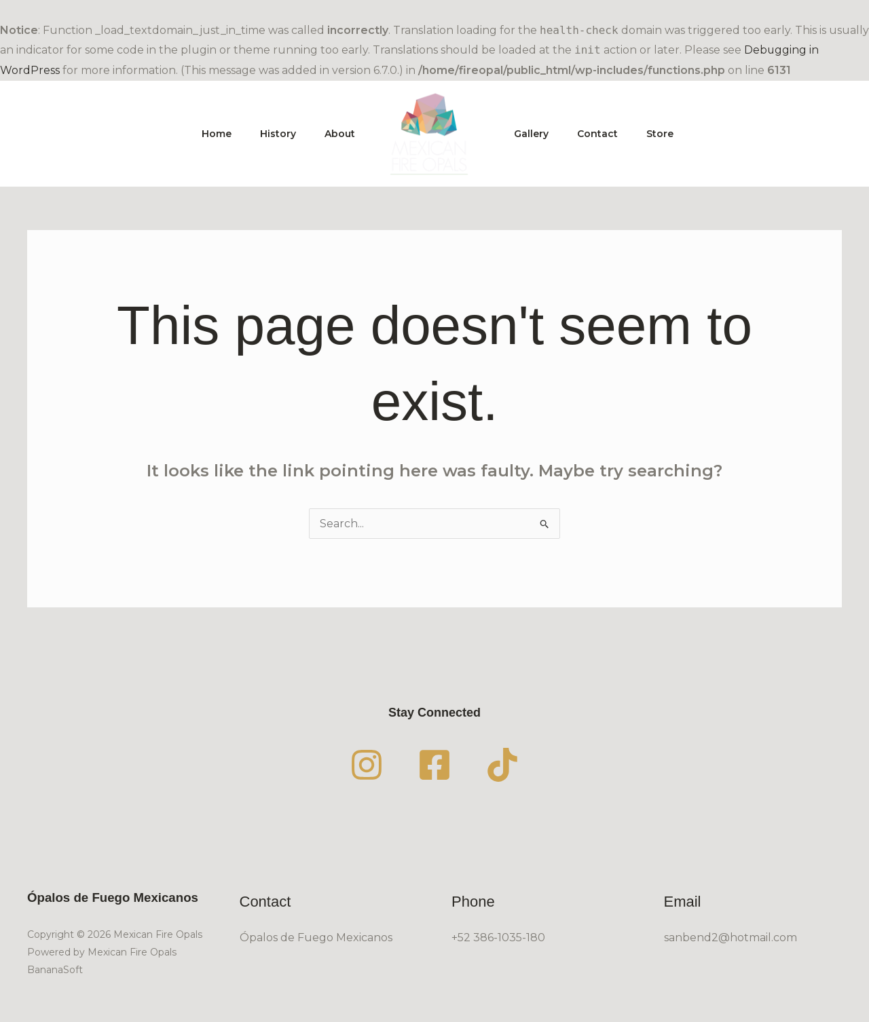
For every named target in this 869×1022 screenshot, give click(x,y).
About (337, 134)
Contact (603, 134)
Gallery (533, 134)
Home (206, 134)
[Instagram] (367, 765)
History (272, 134)
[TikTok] (502, 765)
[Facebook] (434, 765)
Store (670, 134)
